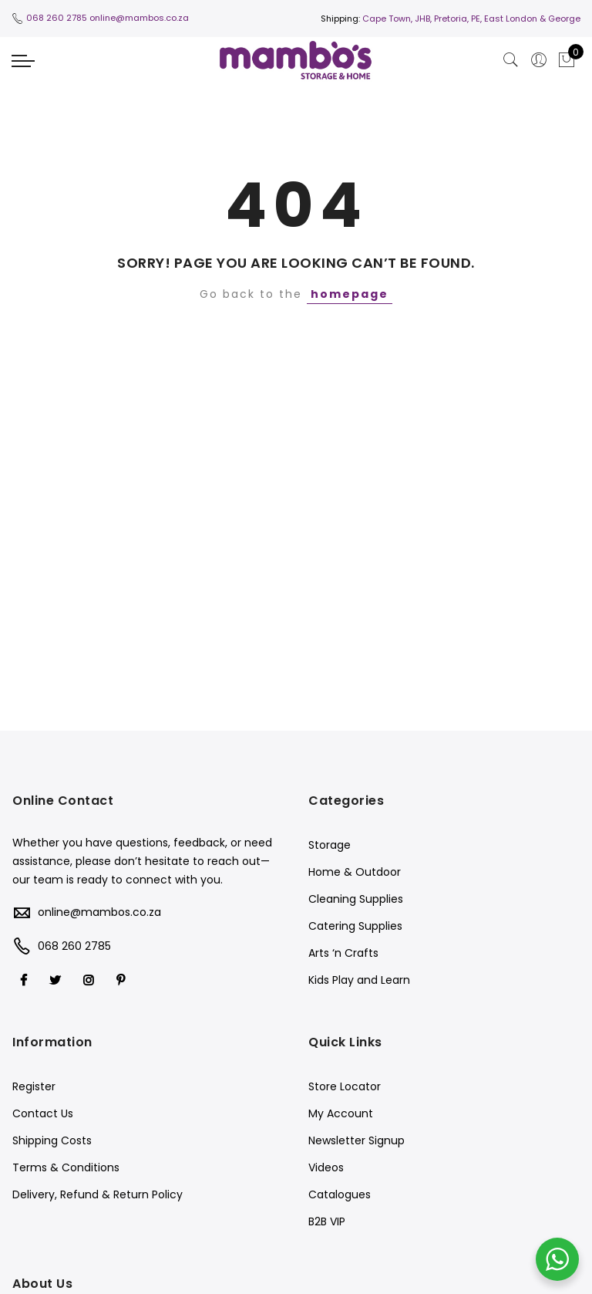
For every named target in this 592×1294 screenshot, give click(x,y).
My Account (340, 1113)
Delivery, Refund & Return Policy (97, 1194)
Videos (326, 1167)
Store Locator (344, 1086)
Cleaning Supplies (355, 899)
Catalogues (339, 1194)
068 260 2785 (56, 18)
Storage (329, 845)
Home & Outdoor (354, 872)
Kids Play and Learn (359, 980)
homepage (349, 294)
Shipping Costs (52, 1140)
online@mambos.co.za (139, 18)
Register (34, 1086)
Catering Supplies (355, 926)
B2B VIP (326, 1221)
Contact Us (42, 1113)
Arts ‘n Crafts (343, 953)
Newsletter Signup (356, 1140)
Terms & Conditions (65, 1167)
